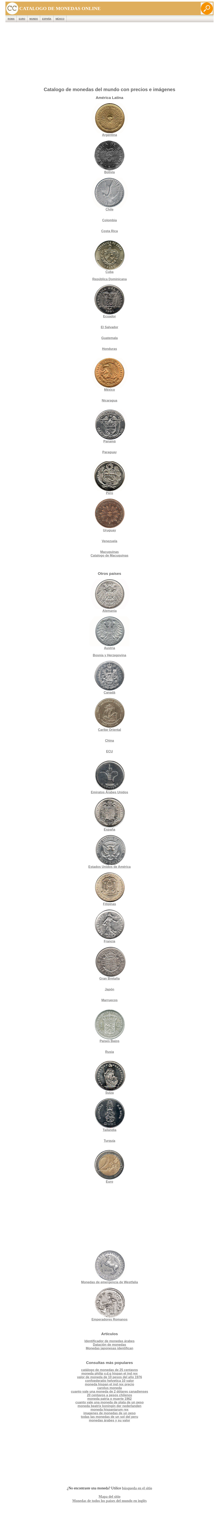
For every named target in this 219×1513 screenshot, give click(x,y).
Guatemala (109, 338)
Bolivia (109, 157)
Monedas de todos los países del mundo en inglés (109, 1501)
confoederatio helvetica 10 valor (109, 1380)
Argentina (109, 120)
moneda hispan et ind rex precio (109, 1384)
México (60, 19)
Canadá (109, 677)
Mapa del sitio (109, 1497)
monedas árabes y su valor (109, 1420)
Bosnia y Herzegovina (109, 655)
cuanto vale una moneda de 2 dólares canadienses (109, 1391)
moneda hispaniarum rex (109, 1409)
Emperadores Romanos (109, 1304)
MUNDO (33, 19)
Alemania (109, 595)
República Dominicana (109, 279)
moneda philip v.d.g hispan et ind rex (109, 1373)
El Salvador (109, 327)
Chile (109, 194)
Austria (109, 633)
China (109, 740)
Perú (109, 478)
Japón (109, 989)
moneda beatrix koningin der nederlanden (109, 1406)
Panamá (109, 426)
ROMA (11, 19)
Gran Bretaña (109, 963)
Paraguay (109, 452)
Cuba (109, 257)
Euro (109, 1166)
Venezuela (109, 541)
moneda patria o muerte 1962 (109, 1398)
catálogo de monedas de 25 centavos (109, 1370)
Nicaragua (109, 400)
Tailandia (109, 1115)
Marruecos (109, 1000)
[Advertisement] (109, 55)
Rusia (109, 1052)
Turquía (109, 1140)
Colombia (109, 220)
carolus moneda (109, 1388)
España (46, 19)
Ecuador (109, 301)
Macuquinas (109, 552)
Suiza (109, 1077)
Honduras (109, 349)
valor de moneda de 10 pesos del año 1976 (109, 1377)
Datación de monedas (109, 1344)
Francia (109, 926)
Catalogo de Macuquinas (109, 555)
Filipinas (109, 889)
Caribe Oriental (109, 729)
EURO (22, 19)
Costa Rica (109, 231)
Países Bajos (109, 1026)
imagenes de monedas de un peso (109, 1413)
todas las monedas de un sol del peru (109, 1416)
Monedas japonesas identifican (109, 1348)
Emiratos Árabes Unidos (109, 792)
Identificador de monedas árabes (109, 1341)
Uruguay (109, 515)
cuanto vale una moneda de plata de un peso (109, 1402)
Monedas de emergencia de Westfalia (109, 1267)
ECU (109, 751)
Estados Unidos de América (109, 851)
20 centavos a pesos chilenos (109, 1395)
